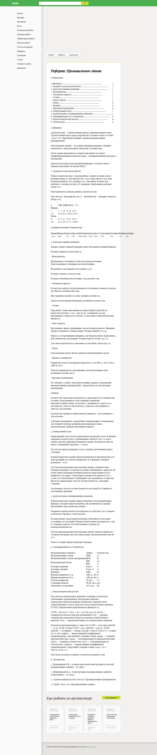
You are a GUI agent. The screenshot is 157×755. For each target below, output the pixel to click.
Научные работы (23, 43)
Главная (51, 55)
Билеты (20, 13)
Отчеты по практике (25, 47)
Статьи (20, 60)
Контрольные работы (25, 30)
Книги (19, 26)
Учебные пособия (24, 64)
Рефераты (21, 51)
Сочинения (21, 55)
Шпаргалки (21, 68)
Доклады (20, 18)
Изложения (21, 22)
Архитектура (73, 55)
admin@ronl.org (91, 747)
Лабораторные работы (26, 39)
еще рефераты (111, 698)
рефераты (61, 55)
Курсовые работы (24, 34)
